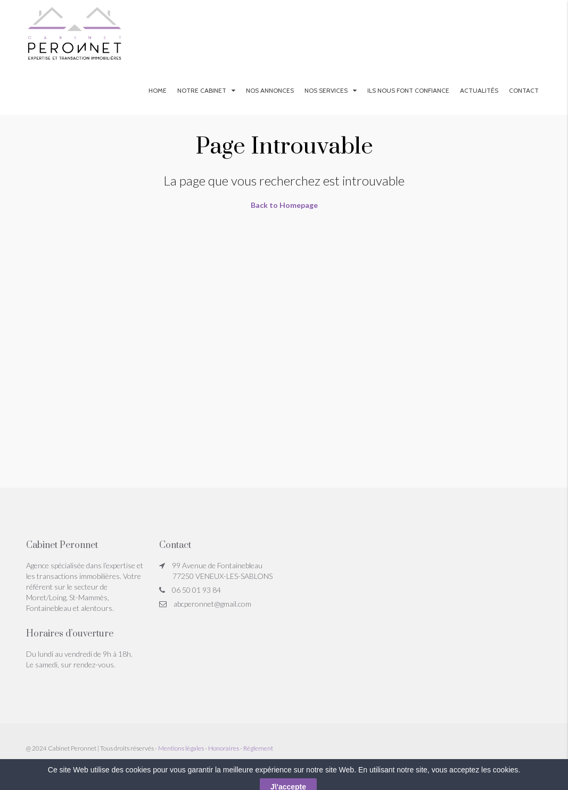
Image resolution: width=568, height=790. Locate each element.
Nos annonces (270, 90)
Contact (524, 90)
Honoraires (223, 748)
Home (158, 90)
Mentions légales (181, 748)
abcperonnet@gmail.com (212, 603)
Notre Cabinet (201, 90)
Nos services (326, 90)
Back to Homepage (284, 204)
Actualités (479, 90)
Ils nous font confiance (408, 90)
